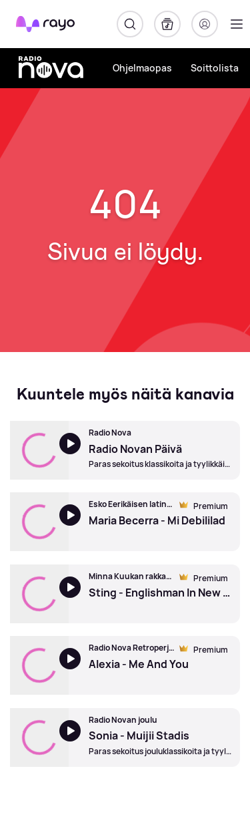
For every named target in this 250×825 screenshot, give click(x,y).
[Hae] (130, 24)
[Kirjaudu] (204, 24)
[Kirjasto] (167, 24)
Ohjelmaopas (142, 67)
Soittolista (215, 67)
